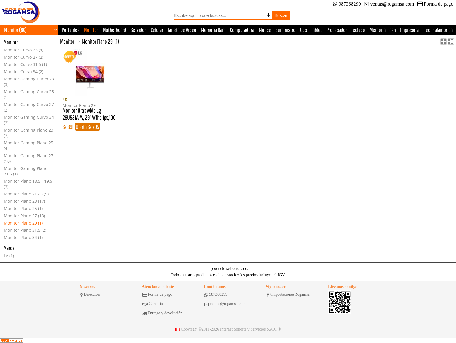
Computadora (242, 29)
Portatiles (70, 29)
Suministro (285, 29)
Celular (157, 29)
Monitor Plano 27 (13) (24, 215)
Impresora (409, 29)
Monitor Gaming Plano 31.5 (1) (25, 171)
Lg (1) (9, 255)
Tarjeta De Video (182, 29)
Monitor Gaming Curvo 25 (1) (29, 94)
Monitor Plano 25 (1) (23, 208)
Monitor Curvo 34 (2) (23, 71)
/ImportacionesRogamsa (288, 294)
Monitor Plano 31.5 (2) (25, 230)
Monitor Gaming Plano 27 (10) (28, 158)
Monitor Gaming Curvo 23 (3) (29, 81)
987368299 (347, 4)
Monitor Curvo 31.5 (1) (25, 64)
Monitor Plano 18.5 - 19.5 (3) (28, 183)
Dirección (90, 294)
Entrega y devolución (162, 313)
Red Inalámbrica (438, 29)
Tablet (316, 29)
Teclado (358, 29)
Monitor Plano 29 (97, 41)
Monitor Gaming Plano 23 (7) (28, 132)
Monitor (91, 29)
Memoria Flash (383, 29)
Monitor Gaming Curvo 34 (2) (29, 119)
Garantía (152, 303)
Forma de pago (435, 4)
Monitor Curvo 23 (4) (23, 50)
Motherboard (114, 29)
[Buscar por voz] (268, 15)
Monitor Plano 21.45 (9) (26, 194)
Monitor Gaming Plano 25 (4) (28, 145)
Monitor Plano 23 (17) (24, 201)
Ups (303, 29)
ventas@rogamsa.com (389, 4)
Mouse (265, 29)
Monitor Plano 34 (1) (23, 237)
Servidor (138, 29)
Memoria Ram (213, 29)
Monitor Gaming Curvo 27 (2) (29, 107)
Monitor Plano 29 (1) (23, 223)
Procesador (337, 29)
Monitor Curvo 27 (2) (23, 57)
